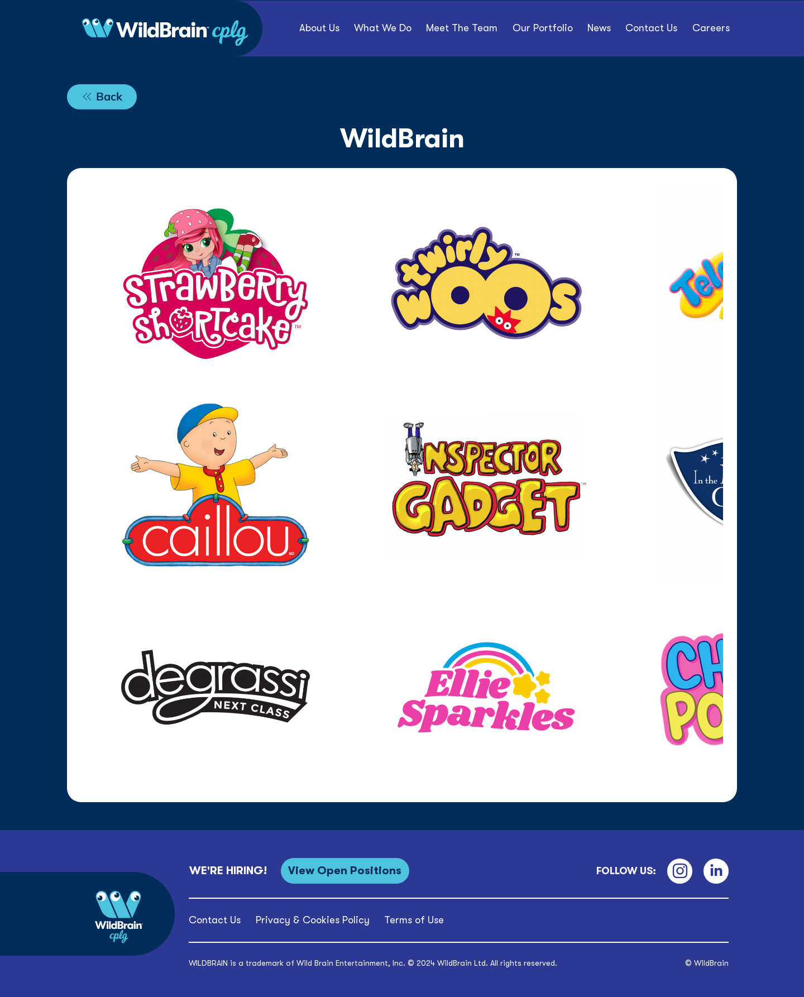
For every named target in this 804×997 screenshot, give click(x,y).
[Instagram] (679, 871)
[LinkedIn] (716, 871)
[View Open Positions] (345, 870)
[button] (542, 28)
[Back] (102, 96)
